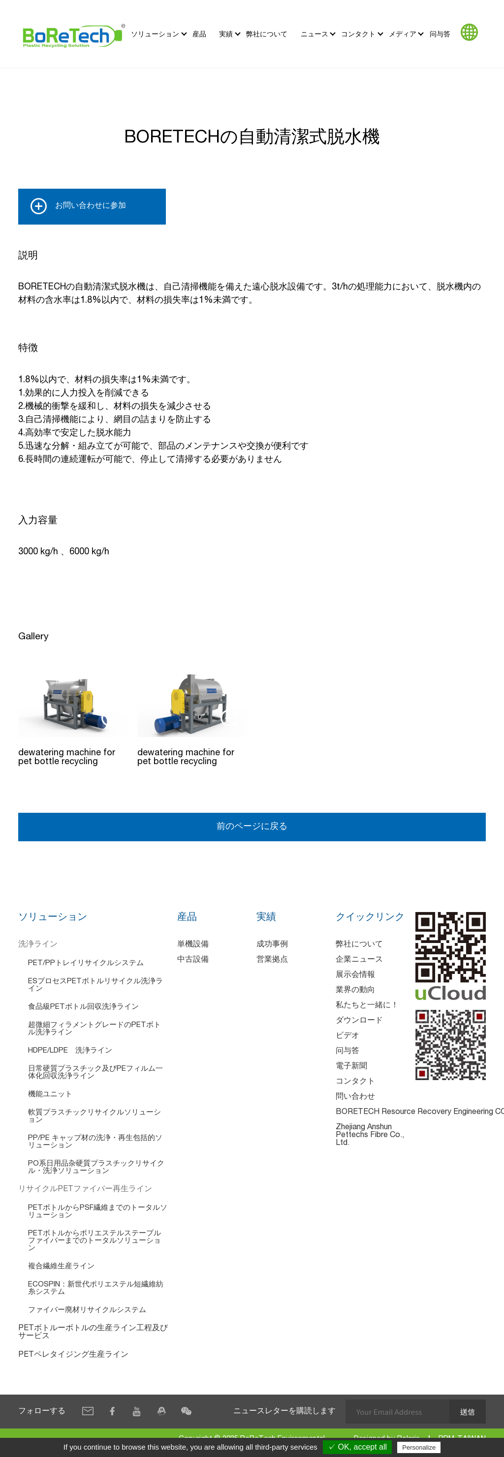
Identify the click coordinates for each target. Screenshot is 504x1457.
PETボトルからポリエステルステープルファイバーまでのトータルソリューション (94, 1241)
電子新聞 (351, 1067)
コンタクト (358, 34)
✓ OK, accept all (357, 1447)
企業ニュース (359, 960)
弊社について (266, 34)
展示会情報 (355, 975)
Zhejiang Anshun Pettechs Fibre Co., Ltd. (370, 1135)
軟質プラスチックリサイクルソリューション (94, 1116)
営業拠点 (272, 960)
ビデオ (347, 1036)
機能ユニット (50, 1094)
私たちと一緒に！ (367, 1006)
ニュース (314, 34)
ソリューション (155, 34)
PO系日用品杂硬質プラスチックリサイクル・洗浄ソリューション (96, 1167)
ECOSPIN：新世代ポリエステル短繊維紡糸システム (95, 1288)
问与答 (440, 34)
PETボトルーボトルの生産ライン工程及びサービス (93, 1333)
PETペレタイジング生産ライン (73, 1355)
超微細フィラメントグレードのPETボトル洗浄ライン (94, 1029)
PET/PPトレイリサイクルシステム (86, 963)
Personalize (419, 1447)
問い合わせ (355, 1097)
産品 (199, 34)
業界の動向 (355, 991)
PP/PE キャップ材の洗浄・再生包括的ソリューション (95, 1142)
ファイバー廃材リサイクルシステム (87, 1310)
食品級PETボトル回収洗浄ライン (83, 1007)
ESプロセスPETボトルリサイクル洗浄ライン (95, 985)
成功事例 (272, 945)
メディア (402, 34)
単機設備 (193, 945)
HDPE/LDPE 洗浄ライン (70, 1051)
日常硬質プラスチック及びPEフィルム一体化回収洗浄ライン (95, 1072)
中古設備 (193, 960)
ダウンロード (359, 1021)
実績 (226, 34)
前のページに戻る (252, 827)
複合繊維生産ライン (61, 1266)
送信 (467, 1411)
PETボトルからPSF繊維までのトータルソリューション (97, 1211)
